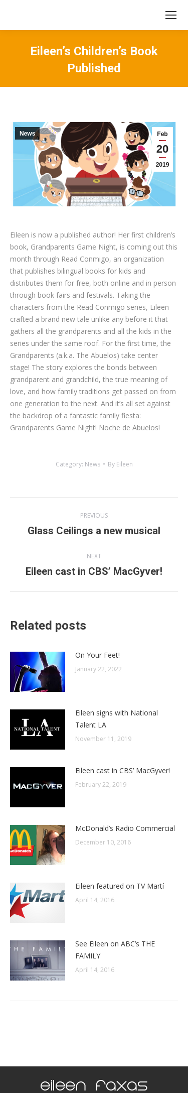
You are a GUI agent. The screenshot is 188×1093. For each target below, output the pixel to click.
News (27, 133)
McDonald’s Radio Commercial (125, 828)
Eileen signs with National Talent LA (116, 719)
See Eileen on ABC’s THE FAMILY (115, 949)
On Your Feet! (97, 655)
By (120, 464)
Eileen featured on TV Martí (119, 886)
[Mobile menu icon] (171, 15)
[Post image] (37, 672)
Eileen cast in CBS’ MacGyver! (122, 770)
